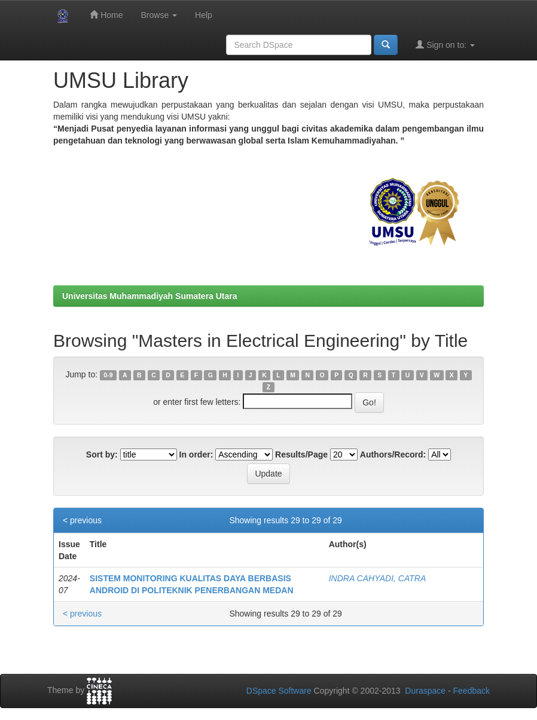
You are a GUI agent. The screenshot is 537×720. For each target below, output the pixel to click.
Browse (159, 15)
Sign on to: (445, 44)
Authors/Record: (393, 454)
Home (106, 15)
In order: (196, 454)
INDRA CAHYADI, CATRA (377, 578)
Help (203, 15)
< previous (82, 520)
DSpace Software (279, 690)
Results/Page (301, 454)
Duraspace (425, 690)
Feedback (471, 690)
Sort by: (102, 454)
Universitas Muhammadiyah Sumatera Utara (149, 296)
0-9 (107, 375)
